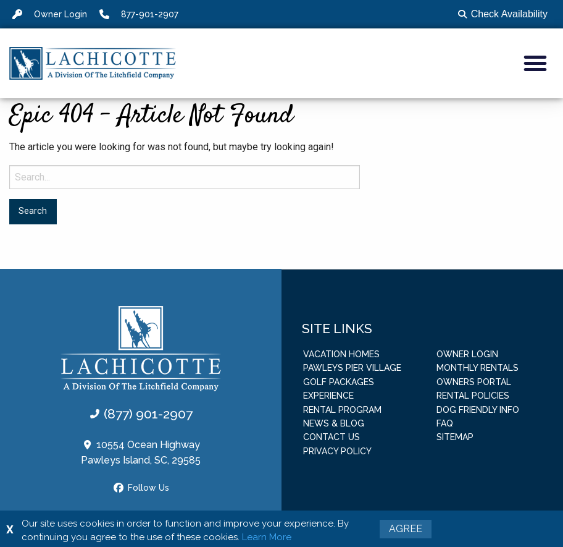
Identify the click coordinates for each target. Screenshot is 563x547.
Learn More (266, 537)
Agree (405, 529)
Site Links (337, 328)
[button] (535, 63)
